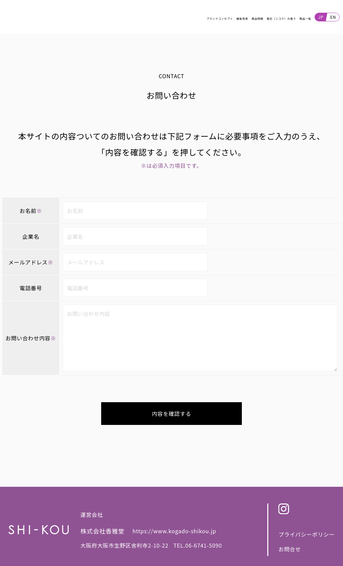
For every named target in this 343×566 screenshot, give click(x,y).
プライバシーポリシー (306, 538)
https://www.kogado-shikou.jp (174, 535)
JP (321, 18)
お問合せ (289, 552)
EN (333, 18)
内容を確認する (171, 417)
